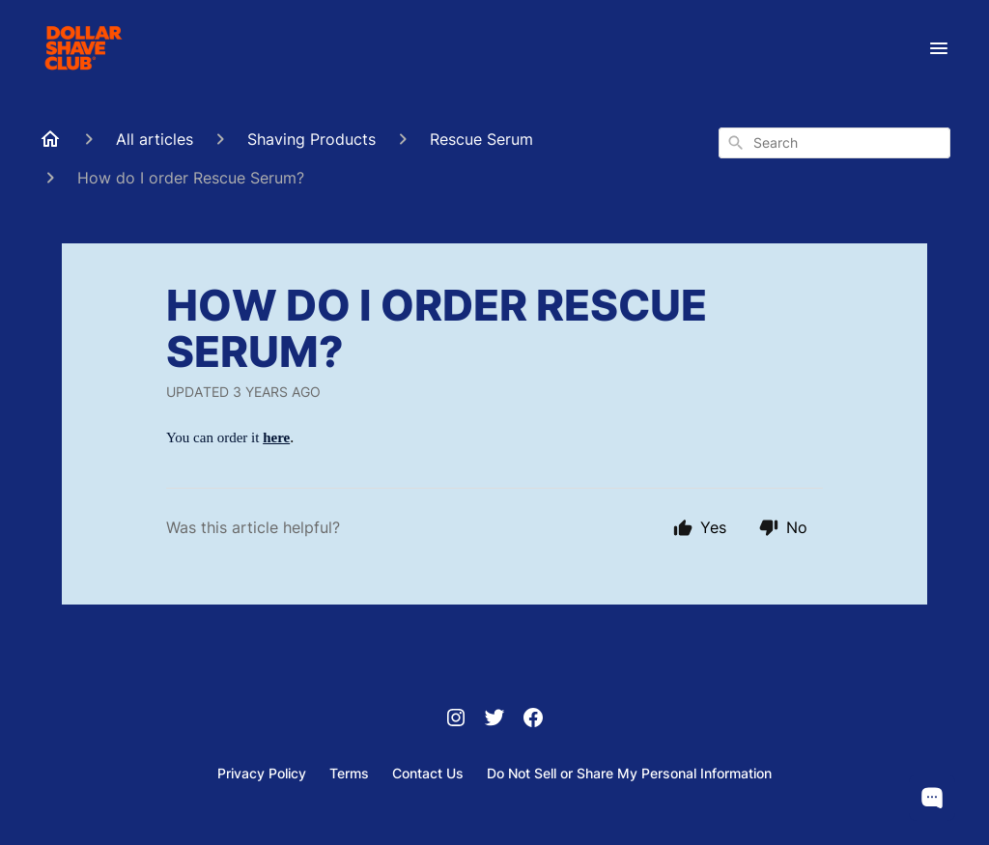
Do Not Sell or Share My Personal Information (629, 773)
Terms (349, 773)
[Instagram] (455, 719)
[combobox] (834, 142)
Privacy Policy (261, 773)
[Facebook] (533, 719)
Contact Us (428, 773)
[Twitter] (494, 719)
